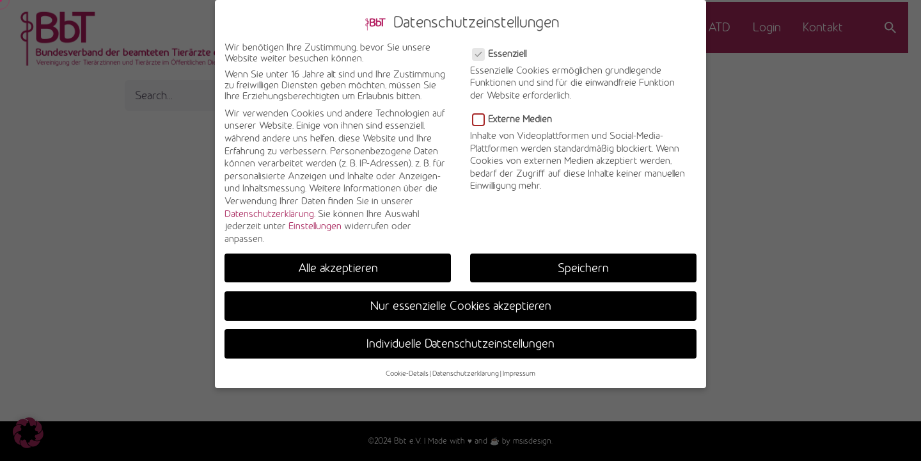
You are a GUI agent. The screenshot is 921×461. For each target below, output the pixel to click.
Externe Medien (513, 112)
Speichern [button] (583, 261)
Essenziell (500, 47)
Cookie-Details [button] (407, 366)
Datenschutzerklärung (269, 207)
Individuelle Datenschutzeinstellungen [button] (460, 337)
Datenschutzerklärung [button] (465, 366)
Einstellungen (315, 219)
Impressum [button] (519, 366)
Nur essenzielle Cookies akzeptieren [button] (460, 299)
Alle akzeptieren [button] (338, 261)
